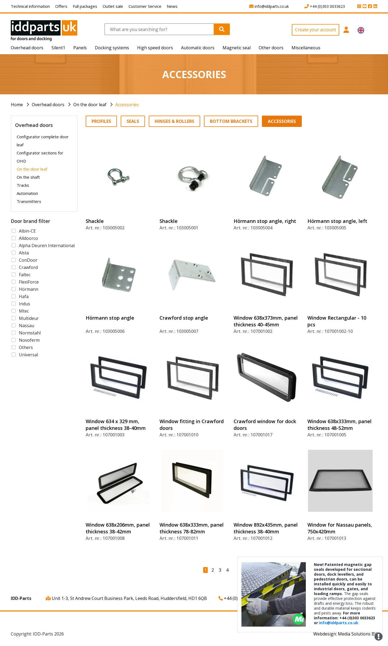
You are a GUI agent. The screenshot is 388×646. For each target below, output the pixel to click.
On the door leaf (89, 105)
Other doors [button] (271, 48)
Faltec (24, 275)
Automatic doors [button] (197, 48)
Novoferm (29, 340)
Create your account (315, 30)
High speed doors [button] (155, 48)
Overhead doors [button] (27, 48)
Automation (27, 193)
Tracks (23, 185)
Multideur (29, 318)
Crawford (28, 267)
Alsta (24, 253)
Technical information (30, 6)
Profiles (101, 121)
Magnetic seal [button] (237, 48)
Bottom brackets (231, 121)
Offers (61, 6)
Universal (28, 355)
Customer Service (145, 6)
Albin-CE (27, 231)
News (172, 6)
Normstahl (30, 333)
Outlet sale (113, 6)
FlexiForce (29, 282)
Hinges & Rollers (174, 121)
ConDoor (28, 260)
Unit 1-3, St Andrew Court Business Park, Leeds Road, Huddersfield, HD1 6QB (126, 598)
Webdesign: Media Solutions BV (345, 634)
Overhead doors (48, 105)
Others (26, 347)
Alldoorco (28, 238)
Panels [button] (80, 48)
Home (17, 105)
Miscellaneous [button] (306, 48)
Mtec (24, 311)
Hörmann (28, 289)
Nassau (26, 326)
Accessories (127, 105)
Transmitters (29, 201)
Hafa (24, 296)
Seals (133, 121)
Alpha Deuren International (47, 245)
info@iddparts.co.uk (338, 622)
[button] (346, 33)
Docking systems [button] (112, 48)
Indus (24, 304)
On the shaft (28, 177)
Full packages (85, 6)
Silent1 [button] (58, 48)
